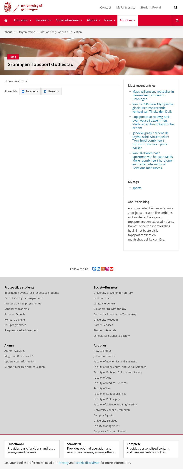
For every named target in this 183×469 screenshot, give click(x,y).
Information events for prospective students (31, 292)
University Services (105, 420)
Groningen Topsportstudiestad (40, 64)
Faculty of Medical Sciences (111, 383)
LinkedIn (51, 91)
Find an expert (103, 298)
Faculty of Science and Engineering (115, 404)
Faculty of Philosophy (107, 399)
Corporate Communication (110, 431)
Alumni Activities (14, 350)
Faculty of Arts (102, 377)
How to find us (103, 350)
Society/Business (106, 287)
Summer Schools (14, 314)
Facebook (30, 91)
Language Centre (104, 303)
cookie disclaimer (87, 463)
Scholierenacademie (17, 309)
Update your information (19, 361)
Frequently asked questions (21, 330)
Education (75, 32)
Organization (27, 32)
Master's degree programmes (22, 303)
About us (10, 32)
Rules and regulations (52, 32)
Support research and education (24, 367)
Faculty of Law (102, 388)
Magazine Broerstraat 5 (19, 356)
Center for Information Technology (115, 314)
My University (125, 7)
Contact (105, 7)
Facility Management (106, 426)
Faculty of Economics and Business (115, 361)
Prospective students (19, 287)
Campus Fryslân (104, 415)
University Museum (106, 319)
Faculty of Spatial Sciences (110, 393)
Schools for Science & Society (112, 335)
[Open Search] (177, 20)
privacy (64, 463)
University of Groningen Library (113, 292)
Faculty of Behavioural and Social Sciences (120, 367)
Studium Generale (105, 330)
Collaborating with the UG (110, 309)
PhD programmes (15, 325)
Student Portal (150, 7)
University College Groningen (112, 410)
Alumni (9, 345)
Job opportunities (104, 356)
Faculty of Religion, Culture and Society (118, 372)
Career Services (103, 325)
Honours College (14, 319)
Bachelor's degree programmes (23, 298)
